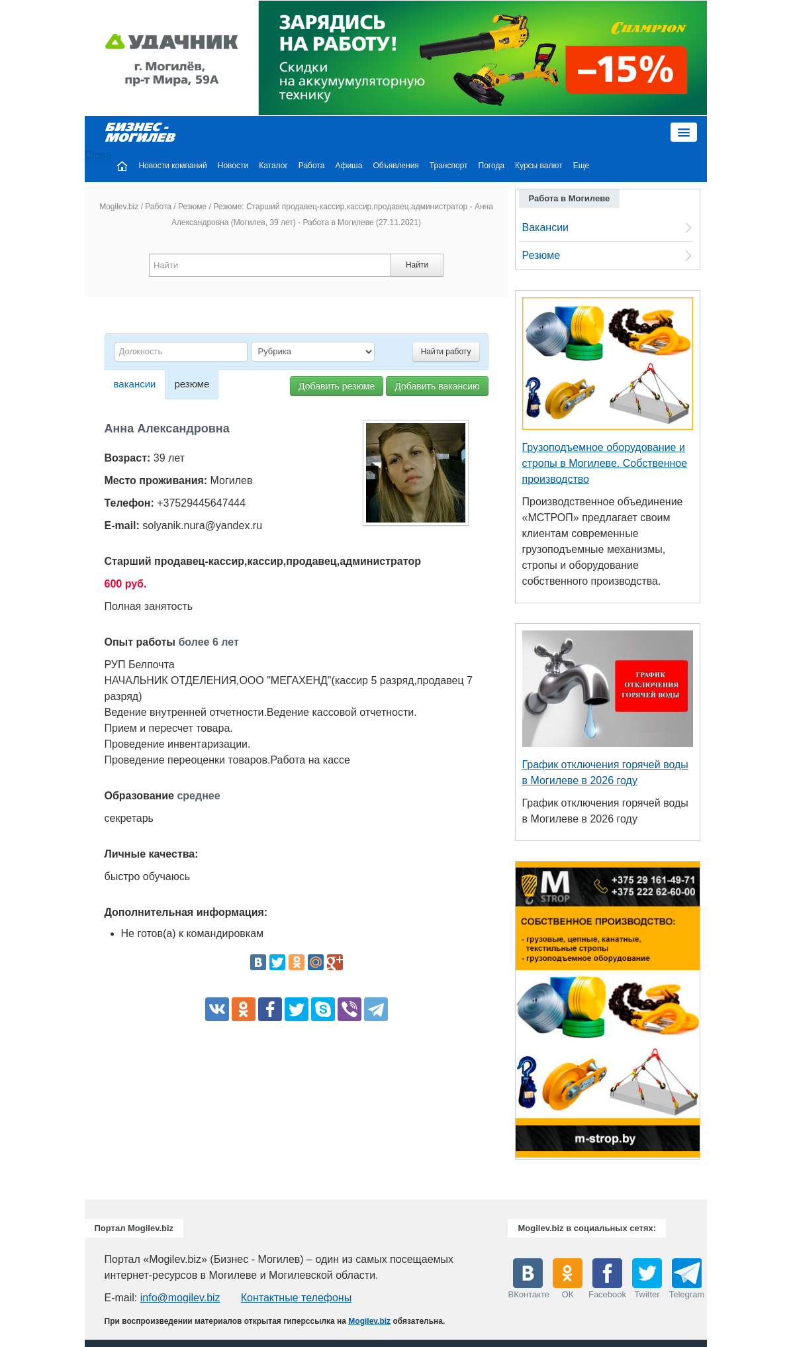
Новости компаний (172, 165)
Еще (581, 165)
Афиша (348, 165)
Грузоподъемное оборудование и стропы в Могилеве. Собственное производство (605, 463)
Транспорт (449, 165)
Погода (492, 165)
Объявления (395, 165)
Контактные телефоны (296, 1297)
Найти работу (446, 351)
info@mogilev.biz (180, 1297)
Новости (233, 165)
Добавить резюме (337, 386)
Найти (417, 265)
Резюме (192, 206)
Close (98, 155)
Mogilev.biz (118, 206)
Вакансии (545, 227)
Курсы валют (539, 165)
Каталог (273, 165)
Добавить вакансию (437, 386)
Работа (312, 165)
